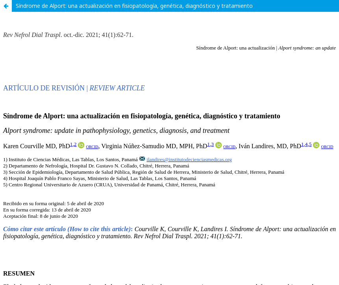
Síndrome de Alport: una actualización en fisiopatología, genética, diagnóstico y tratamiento (134, 5)
